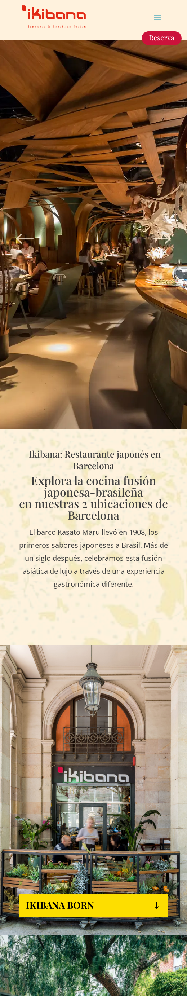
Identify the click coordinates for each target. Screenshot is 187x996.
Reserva (161, 37)
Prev (24, 235)
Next (162, 235)
